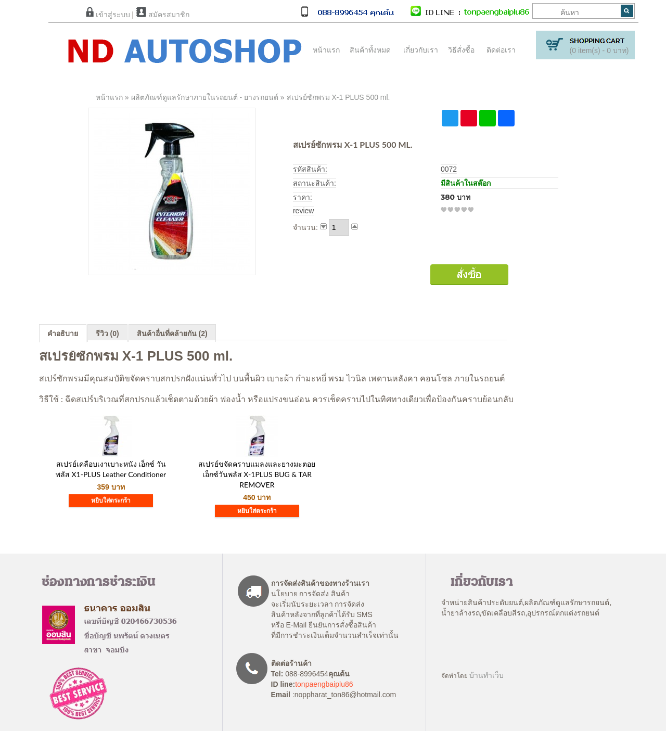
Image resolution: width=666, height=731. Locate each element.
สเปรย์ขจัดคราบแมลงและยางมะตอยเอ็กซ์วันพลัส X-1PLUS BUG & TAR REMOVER (256, 474)
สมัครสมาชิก (162, 14)
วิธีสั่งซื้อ (461, 50)
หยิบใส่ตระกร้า (111, 500)
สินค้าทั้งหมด (368, 50)
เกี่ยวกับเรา (420, 50)
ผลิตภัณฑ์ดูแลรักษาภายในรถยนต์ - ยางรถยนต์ (204, 97)
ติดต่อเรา (501, 50)
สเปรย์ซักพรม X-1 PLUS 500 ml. (338, 97)
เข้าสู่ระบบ (108, 14)
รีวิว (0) (107, 333)
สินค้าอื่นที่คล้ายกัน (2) (172, 333)
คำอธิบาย (62, 333)
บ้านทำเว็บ (486, 675)
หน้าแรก (326, 50)
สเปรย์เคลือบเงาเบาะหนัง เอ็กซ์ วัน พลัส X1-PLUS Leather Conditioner (111, 469)
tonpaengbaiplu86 (324, 684)
